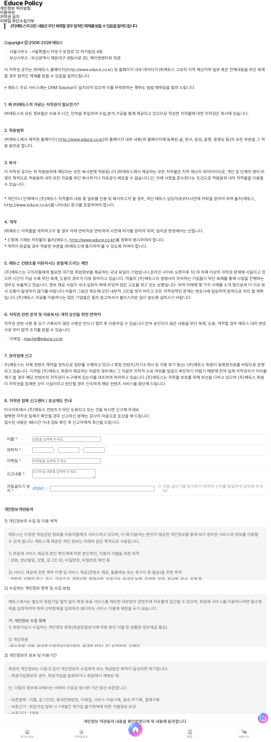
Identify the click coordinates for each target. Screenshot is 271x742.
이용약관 (7, 12)
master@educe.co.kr (43, 338)
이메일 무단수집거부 (17, 21)
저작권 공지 (10, 16)
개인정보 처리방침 (15, 8)
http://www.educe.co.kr (80, 139)
